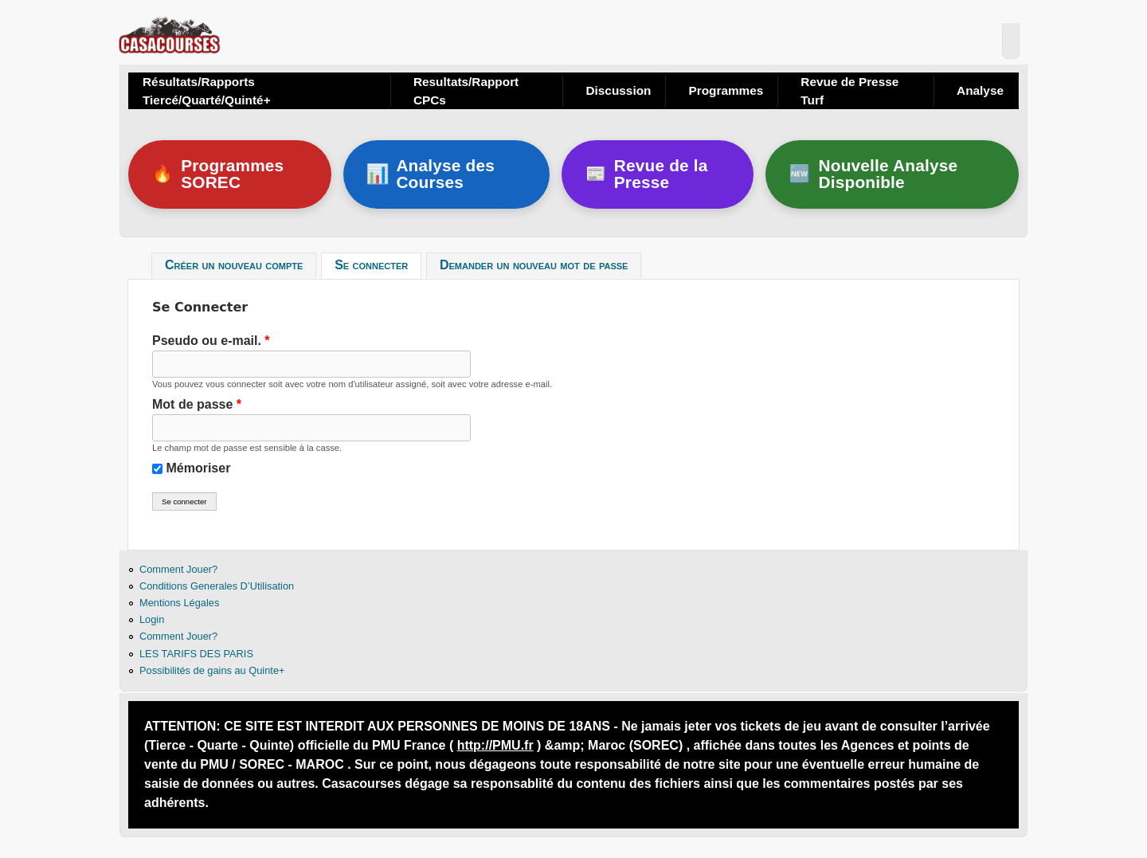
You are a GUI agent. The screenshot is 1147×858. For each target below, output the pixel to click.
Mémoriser (198, 468)
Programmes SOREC (217, 173)
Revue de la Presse (646, 173)
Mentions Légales (179, 603)
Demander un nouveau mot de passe (534, 265)
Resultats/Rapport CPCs (466, 91)
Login (151, 619)
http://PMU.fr (495, 745)
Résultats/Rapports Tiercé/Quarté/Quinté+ (207, 91)
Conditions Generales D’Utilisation (216, 586)
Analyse (980, 90)
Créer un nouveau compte (234, 265)
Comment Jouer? (178, 569)
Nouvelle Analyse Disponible (873, 173)
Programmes (725, 90)
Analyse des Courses (431, 173)
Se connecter (378, 263)
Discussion (618, 90)
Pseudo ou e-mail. (211, 340)
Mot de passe (196, 404)
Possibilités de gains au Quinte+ (211, 670)
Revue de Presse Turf (849, 91)
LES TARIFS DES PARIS (196, 654)
